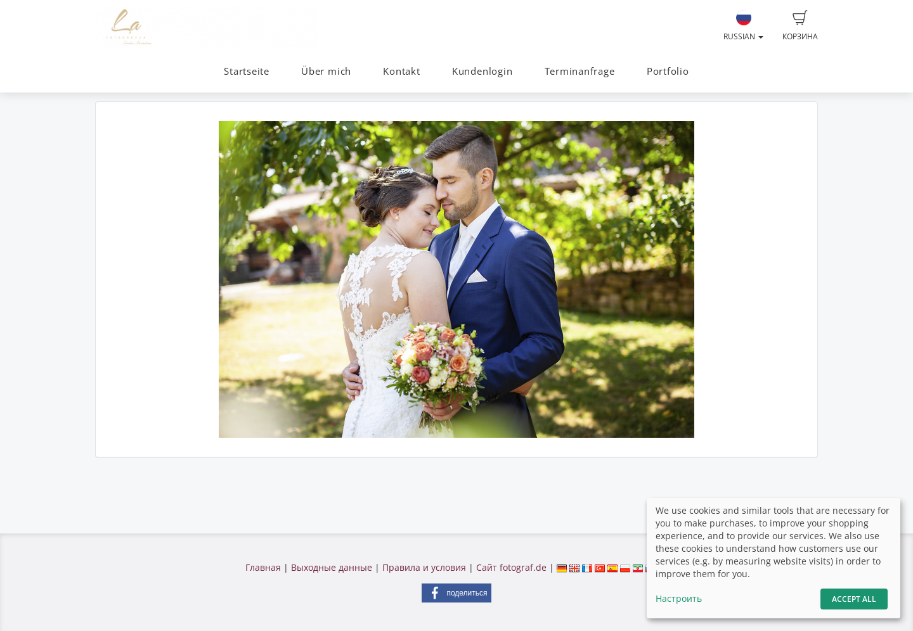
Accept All (854, 599)
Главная (263, 567)
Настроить (679, 598)
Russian (743, 26)
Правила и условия (424, 567)
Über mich (326, 71)
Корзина (800, 26)
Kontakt (401, 71)
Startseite (246, 71)
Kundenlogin (482, 71)
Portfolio (668, 71)
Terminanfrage (580, 71)
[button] (456, 592)
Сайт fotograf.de (511, 567)
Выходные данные (331, 567)
